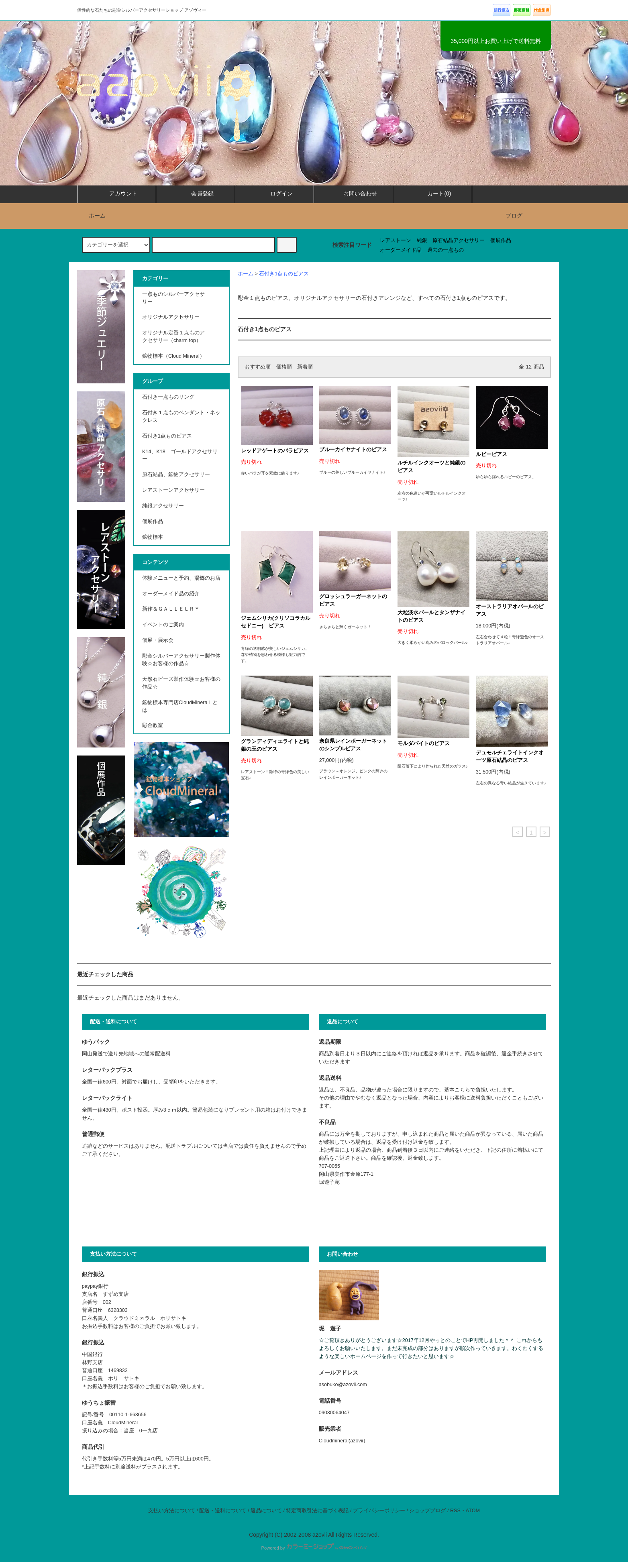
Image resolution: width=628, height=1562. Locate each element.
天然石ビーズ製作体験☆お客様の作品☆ (181, 683)
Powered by (314, 1548)
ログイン (275, 193)
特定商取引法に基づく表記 (317, 1510)
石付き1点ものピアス (284, 274)
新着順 (305, 367)
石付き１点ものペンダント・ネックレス (181, 416)
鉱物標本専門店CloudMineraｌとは (180, 706)
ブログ (514, 215)
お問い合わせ (353, 193)
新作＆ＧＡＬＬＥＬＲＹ (173, 609)
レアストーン (395, 240)
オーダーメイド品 (401, 250)
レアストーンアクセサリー (173, 490)
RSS (455, 1510)
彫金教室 (152, 725)
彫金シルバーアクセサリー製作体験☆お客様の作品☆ (181, 659)
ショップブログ (427, 1510)
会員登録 (195, 193)
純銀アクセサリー (163, 506)
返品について (266, 1510)
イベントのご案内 (163, 624)
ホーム (92, 215)
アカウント (116, 193)
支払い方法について (171, 1510)
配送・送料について (222, 1510)
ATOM (473, 1510)
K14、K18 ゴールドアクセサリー (180, 455)
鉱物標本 (152, 537)
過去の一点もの (445, 250)
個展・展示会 (157, 640)
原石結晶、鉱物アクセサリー (176, 474)
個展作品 (500, 240)
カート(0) (432, 193)
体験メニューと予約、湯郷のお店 (181, 578)
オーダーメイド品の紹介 (171, 594)
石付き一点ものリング (168, 397)
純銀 (422, 240)
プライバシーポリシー (379, 1510)
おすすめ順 (258, 367)
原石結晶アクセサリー (458, 240)
